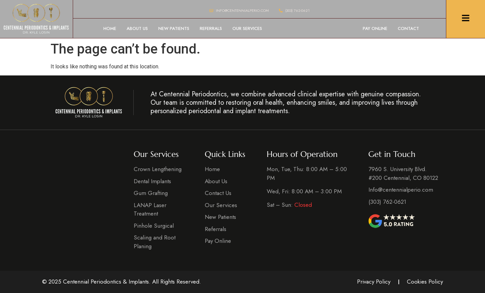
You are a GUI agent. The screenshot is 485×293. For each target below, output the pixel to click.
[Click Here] (465, 19)
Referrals (211, 28)
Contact (408, 28)
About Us (137, 28)
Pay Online (375, 28)
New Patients (173, 28)
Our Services (247, 28)
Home (109, 28)
